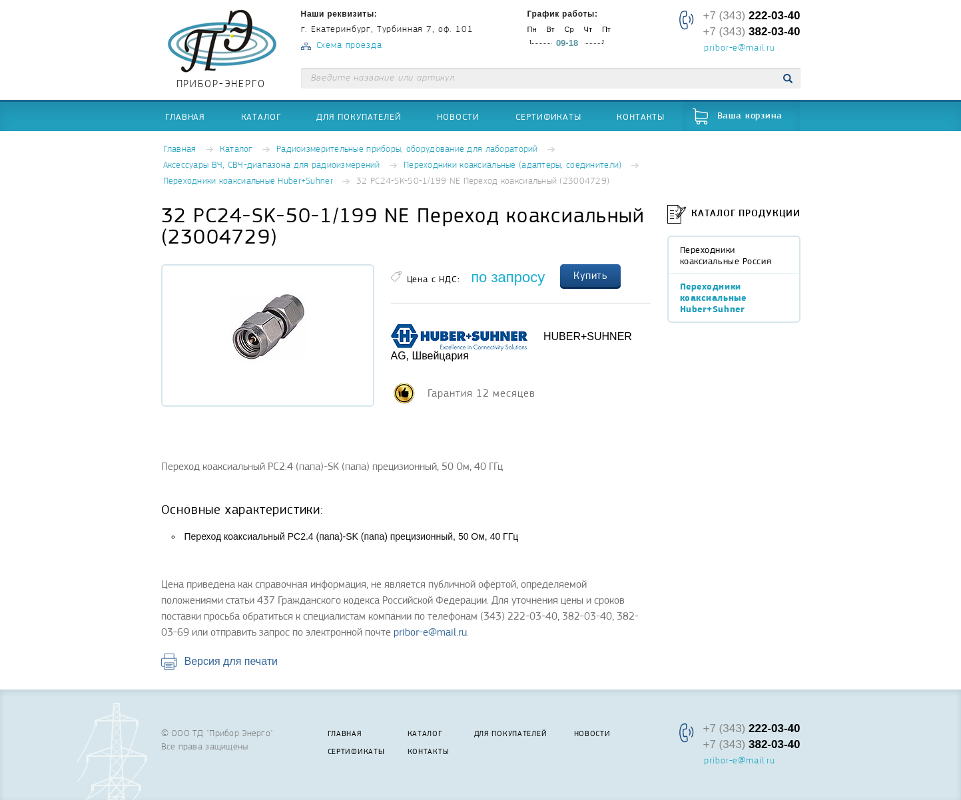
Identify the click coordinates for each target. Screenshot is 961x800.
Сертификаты (548, 116)
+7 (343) (751, 15)
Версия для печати (231, 661)
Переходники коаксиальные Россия (726, 255)
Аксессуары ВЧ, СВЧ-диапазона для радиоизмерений (271, 165)
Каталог (261, 116)
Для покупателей (359, 116)
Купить (590, 276)
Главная (185, 116)
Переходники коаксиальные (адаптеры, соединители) (512, 165)
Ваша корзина (750, 116)
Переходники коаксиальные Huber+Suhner (248, 181)
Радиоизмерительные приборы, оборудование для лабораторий (407, 149)
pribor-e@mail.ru (739, 48)
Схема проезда (349, 46)
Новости (458, 116)
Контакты (641, 116)
